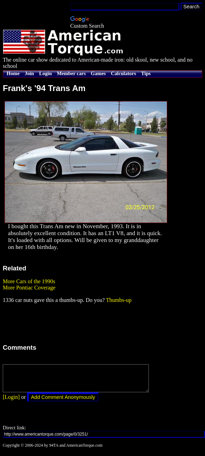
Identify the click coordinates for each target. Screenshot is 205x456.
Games (98, 73)
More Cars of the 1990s (29, 281)
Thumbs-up (118, 300)
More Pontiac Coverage (29, 287)
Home (13, 73)
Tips (146, 73)
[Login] (11, 402)
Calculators (123, 73)
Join (29, 73)
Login (45, 73)
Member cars (71, 73)
